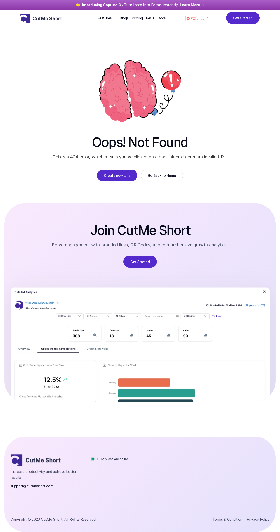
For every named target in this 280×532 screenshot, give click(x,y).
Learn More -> (192, 5)
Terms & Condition (227, 519)
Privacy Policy (258, 519)
